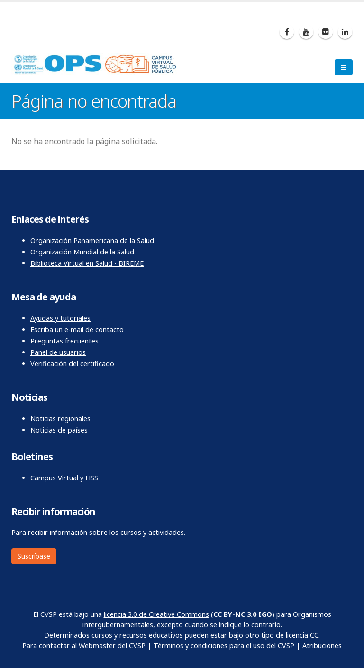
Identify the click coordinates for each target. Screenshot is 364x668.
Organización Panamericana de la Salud (92, 240)
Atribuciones (322, 645)
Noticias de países (59, 429)
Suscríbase (34, 555)
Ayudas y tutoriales (60, 318)
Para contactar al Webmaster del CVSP (84, 645)
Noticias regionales (60, 418)
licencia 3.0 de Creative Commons (156, 614)
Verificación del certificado (72, 363)
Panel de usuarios (58, 352)
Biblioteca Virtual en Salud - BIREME (87, 263)
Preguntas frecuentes (64, 340)
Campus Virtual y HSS (64, 477)
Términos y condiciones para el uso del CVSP (224, 645)
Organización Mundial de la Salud (82, 251)
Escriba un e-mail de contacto (77, 329)
